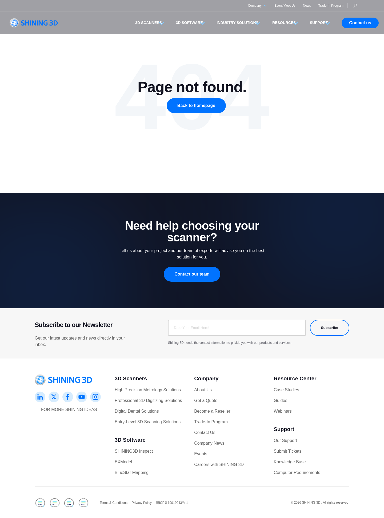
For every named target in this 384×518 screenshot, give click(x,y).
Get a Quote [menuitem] (205, 400)
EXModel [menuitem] (123, 462)
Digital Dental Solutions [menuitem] (137, 411)
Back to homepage (196, 105)
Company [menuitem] (206, 378)
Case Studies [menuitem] (286, 390)
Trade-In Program (330, 5)
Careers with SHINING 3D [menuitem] (219, 464)
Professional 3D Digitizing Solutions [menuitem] (148, 400)
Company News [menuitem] (209, 443)
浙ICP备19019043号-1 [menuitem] (172, 503)
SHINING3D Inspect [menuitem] (134, 451)
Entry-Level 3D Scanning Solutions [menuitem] (148, 422)
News (307, 5)
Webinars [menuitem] (283, 411)
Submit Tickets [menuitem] (288, 451)
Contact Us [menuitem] (204, 432)
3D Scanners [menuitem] (131, 378)
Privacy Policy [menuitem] (142, 503)
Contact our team (192, 274)
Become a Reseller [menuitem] (212, 411)
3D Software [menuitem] (130, 440)
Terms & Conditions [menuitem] (113, 503)
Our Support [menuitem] (285, 440)
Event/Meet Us (284, 5)
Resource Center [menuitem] (295, 378)
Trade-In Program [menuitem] (211, 422)
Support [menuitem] (284, 429)
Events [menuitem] (200, 454)
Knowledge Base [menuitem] (290, 462)
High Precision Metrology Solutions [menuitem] (148, 390)
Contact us (360, 23)
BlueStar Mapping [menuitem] (132, 472)
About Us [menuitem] (203, 390)
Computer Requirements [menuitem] (297, 472)
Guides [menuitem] (280, 400)
